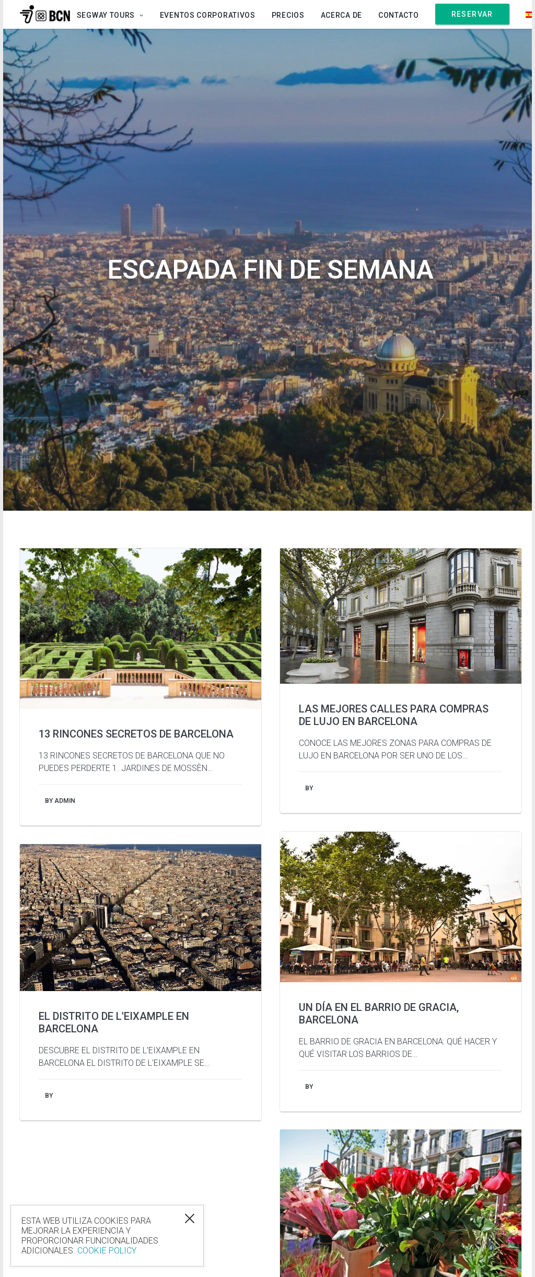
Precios (288, 15)
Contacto (398, 15)
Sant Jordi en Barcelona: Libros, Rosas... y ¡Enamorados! (389, 961)
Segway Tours (110, 15)
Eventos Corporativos (207, 15)
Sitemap (496, 1251)
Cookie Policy (106, 1251)
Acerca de (341, 15)
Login (377, 1251)
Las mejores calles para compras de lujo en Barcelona (394, 354)
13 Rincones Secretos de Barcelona (136, 373)
